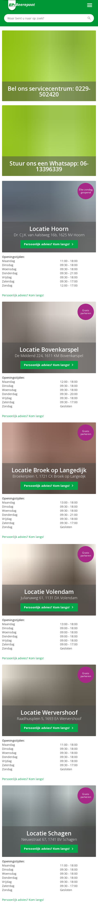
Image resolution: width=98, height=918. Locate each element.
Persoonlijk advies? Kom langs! (23, 295)
